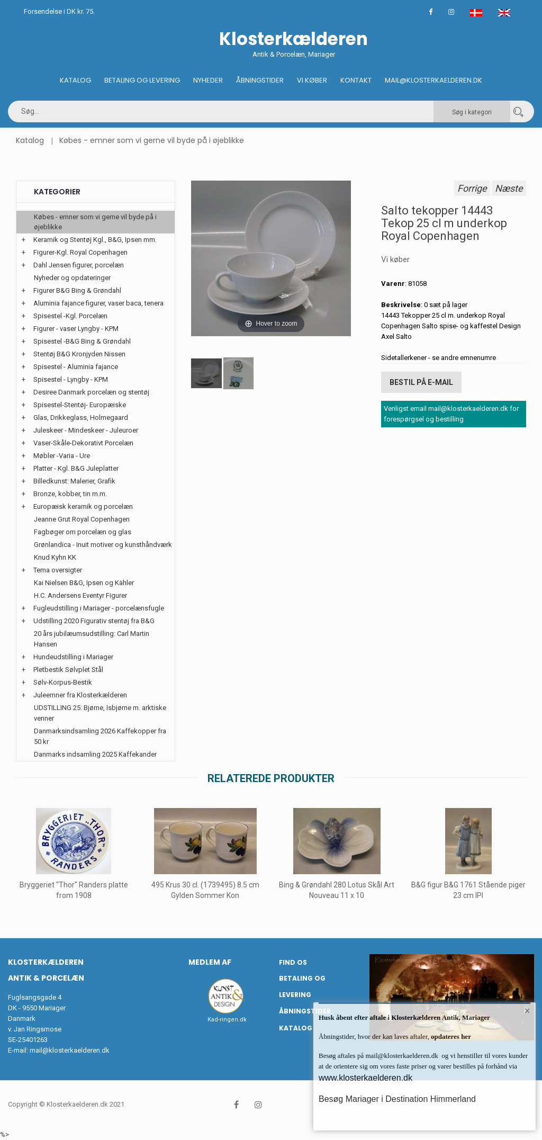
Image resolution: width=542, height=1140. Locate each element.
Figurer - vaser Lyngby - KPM (76, 329)
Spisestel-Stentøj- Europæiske (79, 405)
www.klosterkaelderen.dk (365, 1077)
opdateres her (450, 1036)
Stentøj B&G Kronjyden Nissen (79, 354)
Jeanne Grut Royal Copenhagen (82, 519)
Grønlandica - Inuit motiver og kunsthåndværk (103, 545)
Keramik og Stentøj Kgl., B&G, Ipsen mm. (95, 240)
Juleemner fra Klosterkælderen (80, 695)
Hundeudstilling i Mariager (73, 657)
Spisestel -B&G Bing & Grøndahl (82, 341)
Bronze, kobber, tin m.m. (70, 494)
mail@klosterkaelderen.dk (70, 1050)
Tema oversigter (57, 570)
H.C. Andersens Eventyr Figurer (80, 595)
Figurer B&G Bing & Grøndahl (77, 290)
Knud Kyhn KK (55, 557)
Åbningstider (260, 80)
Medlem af (209, 962)
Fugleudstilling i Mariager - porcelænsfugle (98, 608)
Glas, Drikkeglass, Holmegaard (80, 417)
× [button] (527, 1011)
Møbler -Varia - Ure (61, 456)
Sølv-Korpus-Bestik (62, 682)
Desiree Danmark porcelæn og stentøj (91, 392)
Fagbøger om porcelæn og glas (82, 532)
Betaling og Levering (142, 80)
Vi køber (312, 80)
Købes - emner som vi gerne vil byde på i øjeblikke (151, 140)
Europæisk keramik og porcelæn (83, 506)
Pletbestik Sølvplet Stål (68, 670)
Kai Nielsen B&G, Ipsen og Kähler (84, 583)
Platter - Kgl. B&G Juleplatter (76, 468)
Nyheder (208, 80)
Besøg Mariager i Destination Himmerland (397, 1098)
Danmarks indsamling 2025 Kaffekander (95, 754)
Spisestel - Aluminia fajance (75, 367)
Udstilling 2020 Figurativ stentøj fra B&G (94, 621)
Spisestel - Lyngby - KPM (70, 379)
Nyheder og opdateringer (72, 278)
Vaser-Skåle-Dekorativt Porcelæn (83, 443)
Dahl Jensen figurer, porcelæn (78, 265)
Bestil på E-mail (421, 382)
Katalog (75, 80)
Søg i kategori (472, 112)
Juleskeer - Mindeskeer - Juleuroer (85, 430)
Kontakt (356, 80)
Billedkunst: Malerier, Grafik (74, 481)
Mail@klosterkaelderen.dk (433, 80)
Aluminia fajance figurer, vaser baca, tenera (98, 303)
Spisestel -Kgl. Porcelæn (70, 316)
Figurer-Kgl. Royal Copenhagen (80, 252)
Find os (293, 962)
